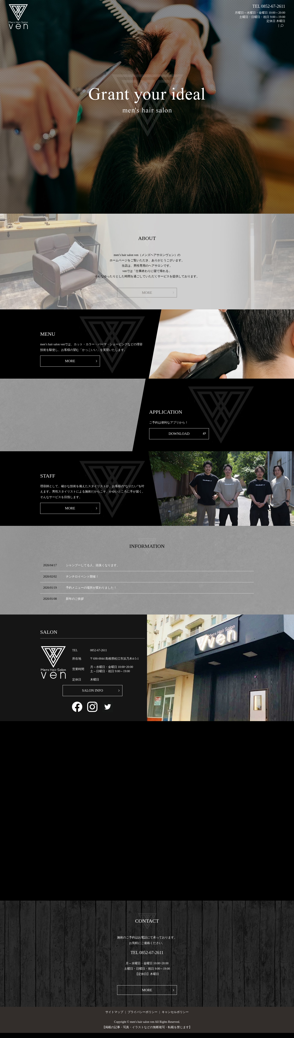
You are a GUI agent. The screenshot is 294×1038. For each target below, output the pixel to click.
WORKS (239, 27)
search (284, 27)
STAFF (253, 27)
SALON (195, 27)
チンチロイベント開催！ (82, 580)
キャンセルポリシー (175, 1017)
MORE (147, 293)
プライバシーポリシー (142, 1017)
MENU (224, 27)
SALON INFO (92, 694)
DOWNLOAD (179, 436)
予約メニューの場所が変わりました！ (91, 591)
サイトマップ (114, 1017)
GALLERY (269, 27)
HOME (180, 27)
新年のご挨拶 (75, 602)
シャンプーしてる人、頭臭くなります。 (93, 568)
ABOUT (210, 27)
